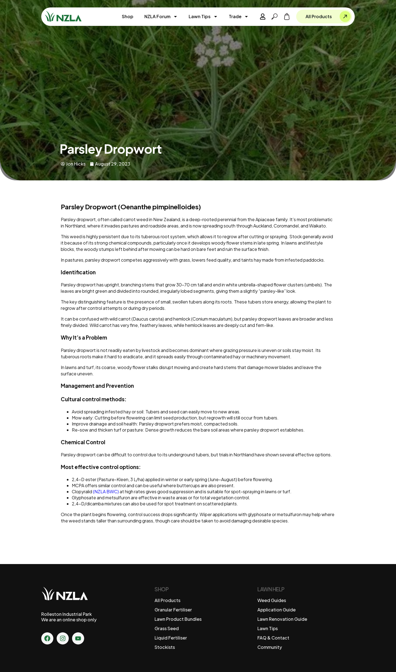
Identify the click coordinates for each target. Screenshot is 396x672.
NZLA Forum (161, 16)
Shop (128, 16)
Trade (239, 16)
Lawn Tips (203, 16)
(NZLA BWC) (106, 491)
